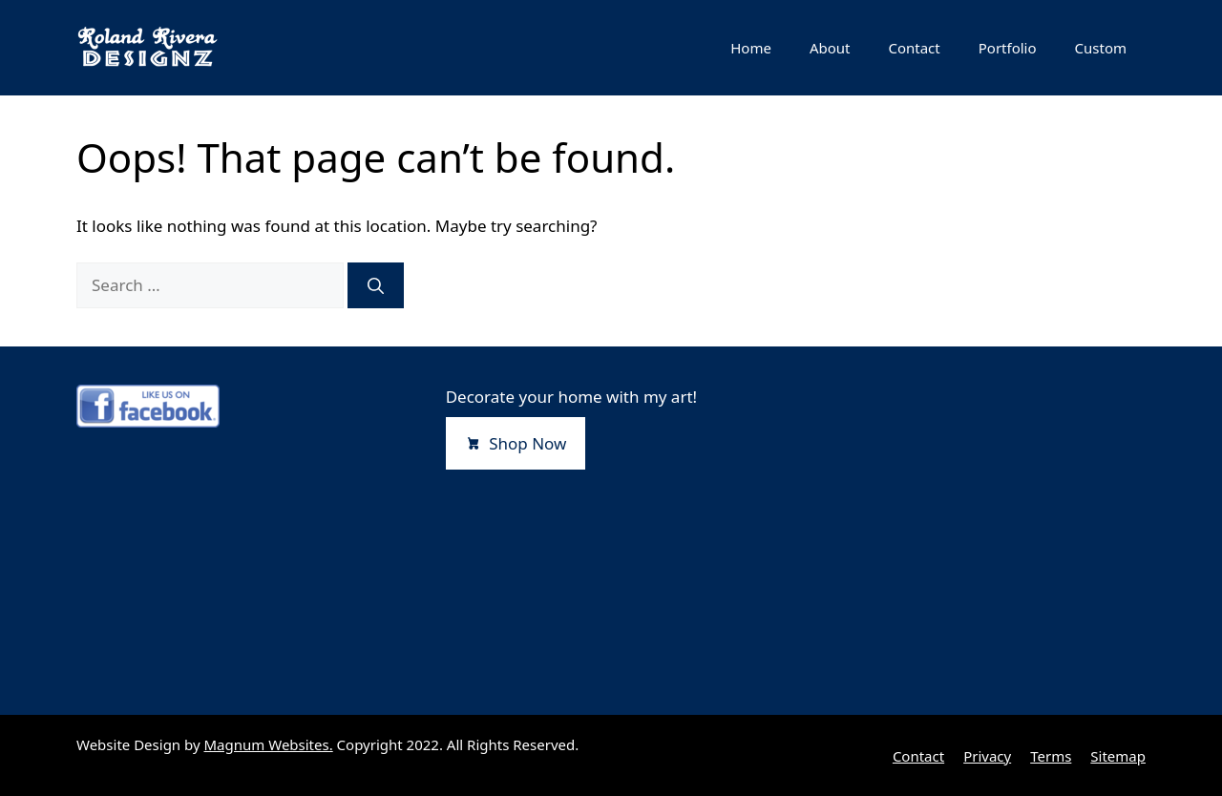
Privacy (987, 755)
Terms (1050, 755)
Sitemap (1118, 755)
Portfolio (1008, 47)
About (830, 47)
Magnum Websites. (268, 744)
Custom (1101, 47)
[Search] (376, 285)
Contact (913, 47)
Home (750, 47)
